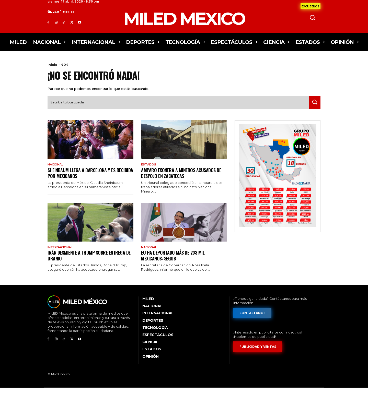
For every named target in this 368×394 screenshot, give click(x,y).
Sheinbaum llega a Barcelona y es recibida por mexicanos (84, 178)
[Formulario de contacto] (310, 6)
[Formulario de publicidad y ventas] (257, 353)
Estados (149, 170)
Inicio (52, 65)
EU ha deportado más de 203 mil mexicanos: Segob (175, 261)
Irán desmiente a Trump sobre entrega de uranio (89, 261)
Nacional (56, 170)
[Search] (313, 107)
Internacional (61, 253)
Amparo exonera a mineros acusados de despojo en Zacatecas (184, 178)
